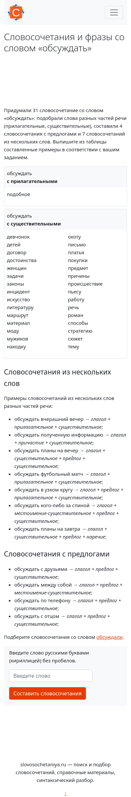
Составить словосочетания (47, 693)
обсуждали (109, 637)
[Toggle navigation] (114, 12)
